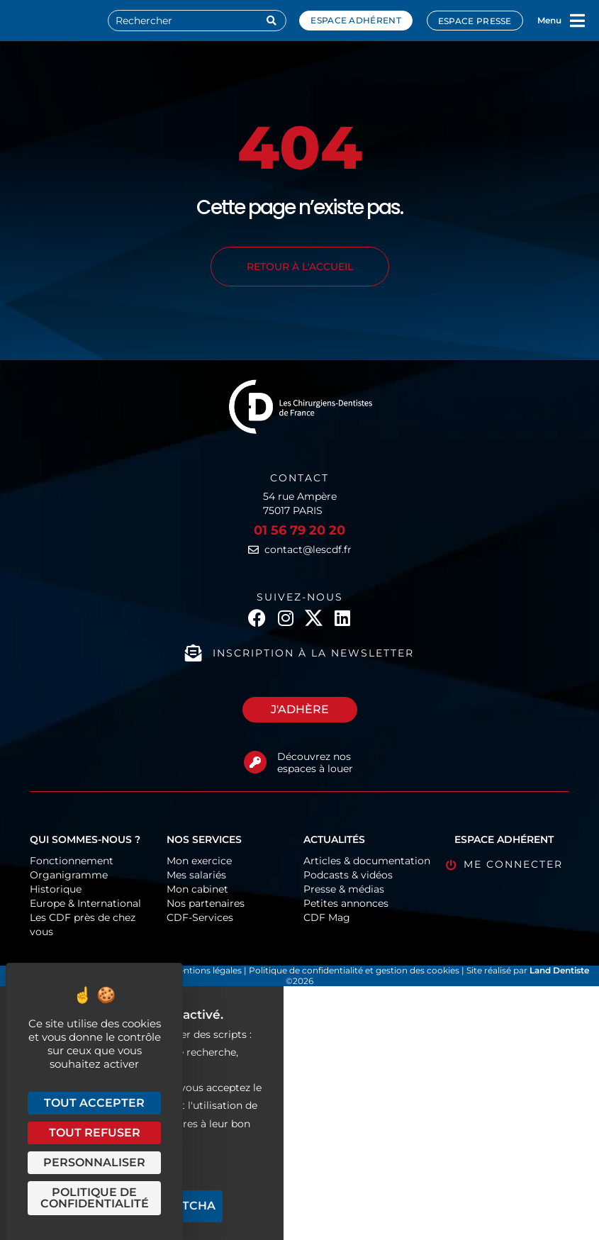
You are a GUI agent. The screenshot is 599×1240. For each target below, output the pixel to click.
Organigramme (69, 874)
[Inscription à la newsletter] (193, 652)
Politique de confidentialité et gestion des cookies (354, 970)
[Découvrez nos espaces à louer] (255, 762)
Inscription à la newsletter (313, 653)
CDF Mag (326, 917)
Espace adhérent (355, 20)
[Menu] (577, 20)
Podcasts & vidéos (348, 874)
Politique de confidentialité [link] (94, 1197)
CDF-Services (200, 917)
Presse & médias (343, 889)
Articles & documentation (366, 860)
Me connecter (513, 864)
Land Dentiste (559, 970)
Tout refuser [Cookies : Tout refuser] (94, 1132)
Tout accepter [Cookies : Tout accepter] (94, 1103)
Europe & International (85, 903)
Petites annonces (345, 903)
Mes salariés (196, 874)
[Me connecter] (451, 865)
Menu (549, 20)
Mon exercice (199, 860)
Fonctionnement (71, 860)
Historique (56, 889)
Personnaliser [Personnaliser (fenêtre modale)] (94, 1162)
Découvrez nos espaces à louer (315, 762)
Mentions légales (207, 970)
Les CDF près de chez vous (82, 924)
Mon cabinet (197, 889)
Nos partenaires (206, 903)
